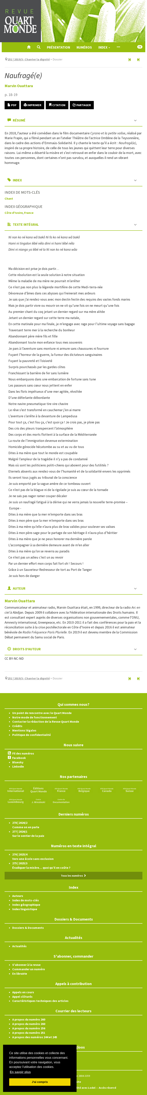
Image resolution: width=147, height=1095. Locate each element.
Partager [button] (82, 105)
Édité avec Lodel (84, 1087)
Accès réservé (107, 1087)
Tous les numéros (73, 875)
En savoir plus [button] (20, 1072)
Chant (9, 198)
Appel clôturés (22, 996)
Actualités (19, 946)
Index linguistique (24, 909)
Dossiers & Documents (28, 928)
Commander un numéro (28, 969)
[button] (38, 47)
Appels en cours (23, 992)
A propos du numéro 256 (28, 1028)
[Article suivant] (138, 60)
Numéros (84, 47)
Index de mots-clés (25, 900)
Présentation (58, 47)
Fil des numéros (23, 753)
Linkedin (18, 766)
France (28, 213)
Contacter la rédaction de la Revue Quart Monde (45, 721)
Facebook (19, 758)
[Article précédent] (130, 60)
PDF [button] (11, 105)
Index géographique (26, 905)
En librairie (19, 973)
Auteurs (17, 896)
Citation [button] (57, 105)
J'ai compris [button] (40, 1081)
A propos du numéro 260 (28, 1019)
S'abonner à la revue (26, 965)
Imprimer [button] (32, 105)
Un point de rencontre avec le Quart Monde (42, 713)
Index (104, 47)
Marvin (19, 85)
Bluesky (17, 762)
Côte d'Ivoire (14, 213)
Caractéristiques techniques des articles (40, 1001)
